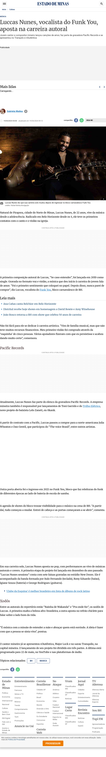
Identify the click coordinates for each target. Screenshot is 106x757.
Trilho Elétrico (91, 406)
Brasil (39, 697)
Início (4, 9)
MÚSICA (3, 17)
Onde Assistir (56, 724)
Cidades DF (41, 690)
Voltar (99, 87)
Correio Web (41, 731)
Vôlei (55, 701)
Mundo (39, 705)
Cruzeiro (56, 697)
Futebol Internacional (58, 712)
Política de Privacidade (16, 740)
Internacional (7, 701)
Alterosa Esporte (95, 701)
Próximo (104, 87)
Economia (6, 697)
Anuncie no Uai (24, 726)
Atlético (56, 694)
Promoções (19, 721)
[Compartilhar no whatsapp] (82, 120)
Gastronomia (19, 713)
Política (5, 693)
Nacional (5, 704)
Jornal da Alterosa (96, 695)
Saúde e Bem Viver (6, 713)
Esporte (81, 694)
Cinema (17, 698)
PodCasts (96, 732)
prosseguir (53, 743)
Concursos (41, 720)
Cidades (81, 690)
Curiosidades (83, 701)
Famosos (18, 690)
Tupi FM (97, 719)
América (56, 690)
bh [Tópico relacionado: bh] (31, 661)
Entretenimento (20, 686)
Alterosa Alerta (98, 690)
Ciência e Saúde (43, 713)
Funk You (45, 289)
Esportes (40, 724)
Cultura (12, 9)
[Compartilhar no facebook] (76, 120)
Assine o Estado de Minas (6, 730)
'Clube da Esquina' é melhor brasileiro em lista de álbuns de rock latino (48, 591)
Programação (97, 728)
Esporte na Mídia (57, 718)
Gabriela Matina (15, 111)
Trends (17, 705)
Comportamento (21, 709)
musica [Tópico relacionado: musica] (43, 661)
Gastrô (80, 726)
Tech (16, 717)
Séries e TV (18, 694)
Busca (101, 3)
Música (17, 702)
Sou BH (96, 710)
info (25, 111)
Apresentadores (98, 724)
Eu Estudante (42, 716)
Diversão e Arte (43, 709)
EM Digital (6, 718)
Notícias (68, 699)
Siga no (89, 120)
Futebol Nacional (56, 706)
